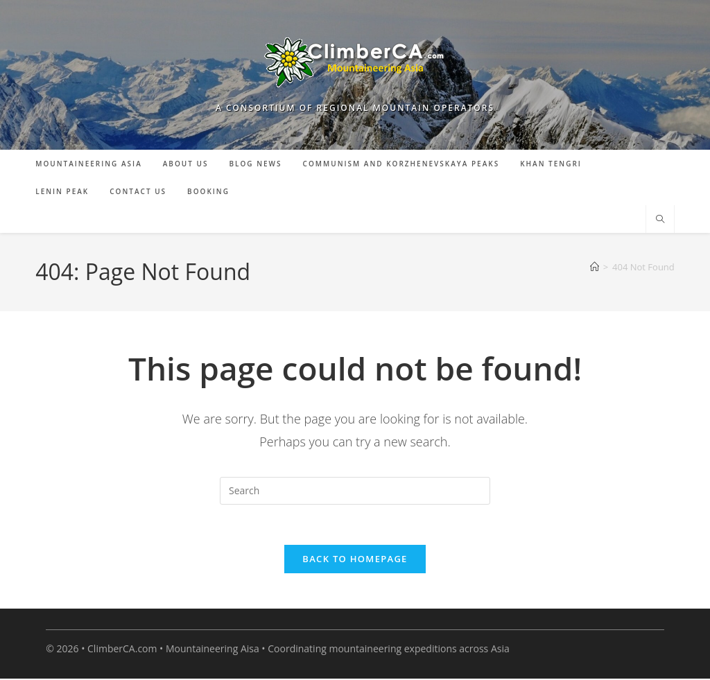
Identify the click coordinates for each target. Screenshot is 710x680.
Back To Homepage (354, 561)
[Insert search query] (355, 491)
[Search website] (660, 219)
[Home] (594, 267)
